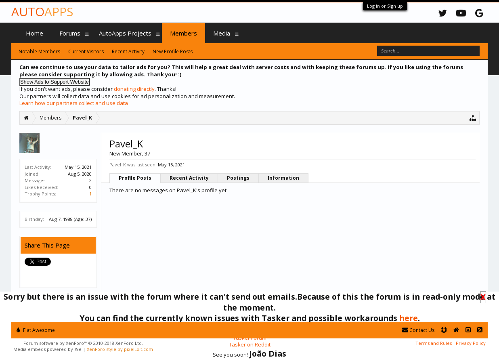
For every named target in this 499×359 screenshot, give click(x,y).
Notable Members (39, 51)
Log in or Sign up (385, 6)
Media (221, 33)
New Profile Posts (173, 51)
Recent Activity (189, 177)
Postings (238, 177)
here (408, 318)
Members (183, 33)
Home (34, 33)
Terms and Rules (433, 343)
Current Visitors (86, 51)
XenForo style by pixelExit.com (120, 349)
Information (283, 177)
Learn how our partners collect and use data (73, 103)
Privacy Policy (471, 343)
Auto (42, 11)
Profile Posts (135, 177)
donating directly (134, 88)
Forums (69, 33)
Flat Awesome (36, 330)
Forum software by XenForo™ (83, 343)
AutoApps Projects (125, 33)
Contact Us (418, 330)
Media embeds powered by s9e (47, 349)
